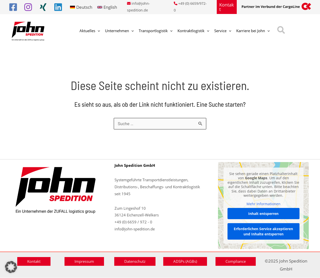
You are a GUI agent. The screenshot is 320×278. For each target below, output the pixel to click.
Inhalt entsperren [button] (263, 213)
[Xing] (43, 7)
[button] (227, 7)
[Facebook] (13, 7)
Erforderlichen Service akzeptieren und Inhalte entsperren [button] (263, 231)
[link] (81, 7)
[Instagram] (28, 7)
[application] (96, 31)
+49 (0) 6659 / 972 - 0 (133, 221)
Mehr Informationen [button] (263, 204)
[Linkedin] (58, 7)
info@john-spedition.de (134, 228)
